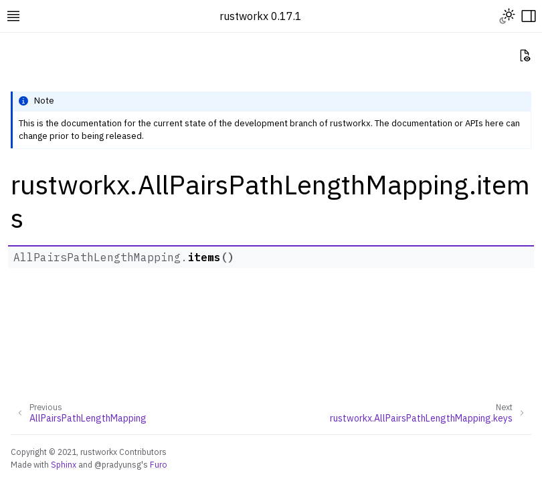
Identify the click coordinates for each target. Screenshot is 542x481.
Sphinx (63, 464)
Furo (158, 464)
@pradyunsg (117, 464)
